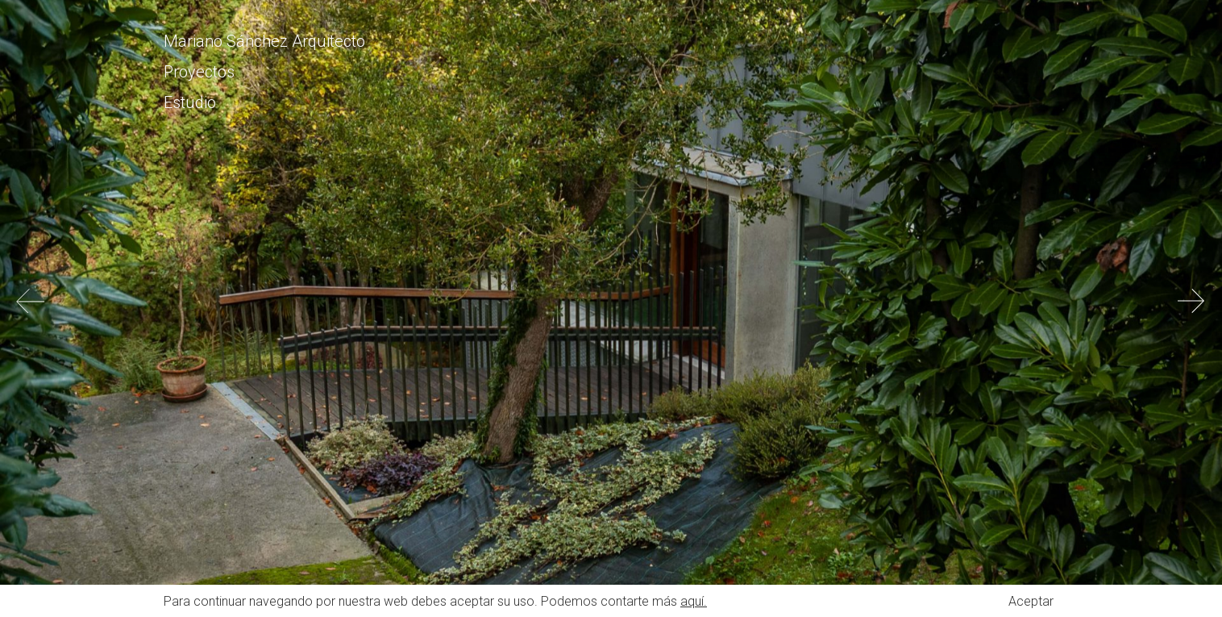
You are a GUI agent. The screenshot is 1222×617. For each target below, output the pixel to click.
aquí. (693, 601)
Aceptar (1031, 601)
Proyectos (199, 71)
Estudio (190, 102)
